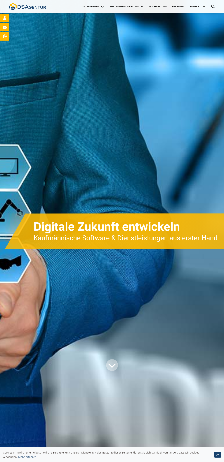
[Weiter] (112, 365)
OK (217, 454)
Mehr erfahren (27, 457)
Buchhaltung (158, 6)
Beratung (178, 6)
